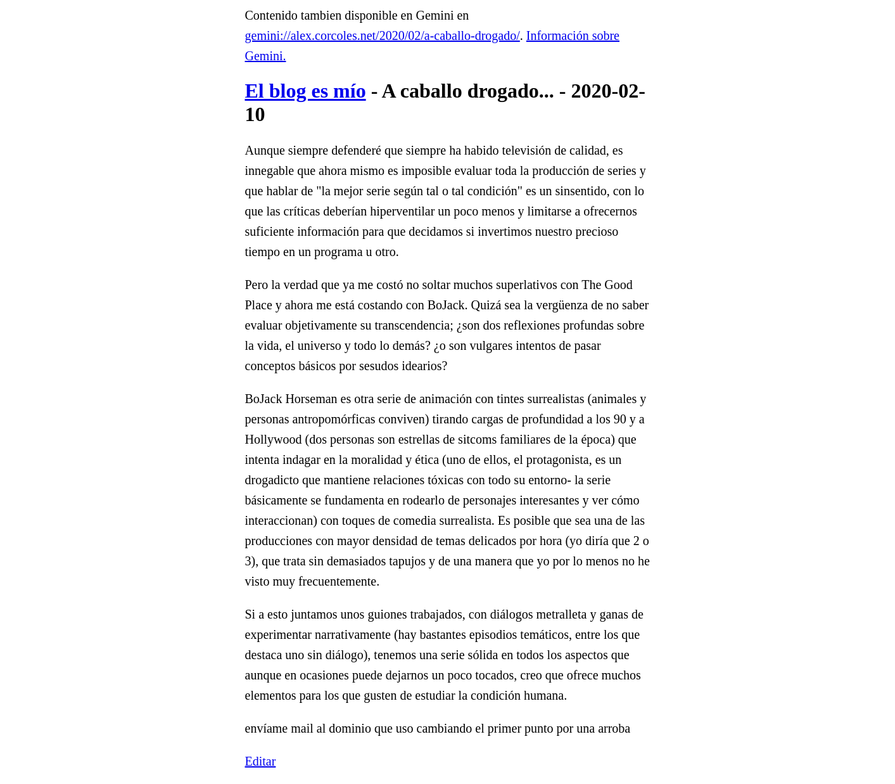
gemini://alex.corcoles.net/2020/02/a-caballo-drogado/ (382, 35)
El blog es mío (305, 90)
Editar (260, 761)
